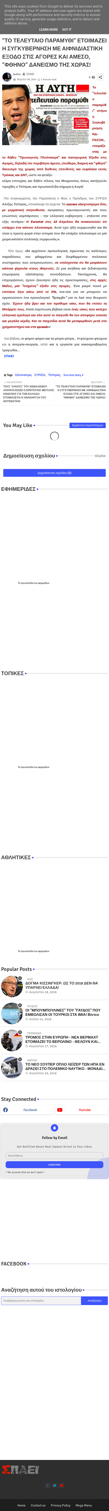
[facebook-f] (47, 1485)
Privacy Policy (60, 1505)
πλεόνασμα (23, 375)
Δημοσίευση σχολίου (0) (55, 473)
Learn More (48, 29)
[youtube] (61, 1485)
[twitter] (54, 1485)
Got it (66, 29)
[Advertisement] (54, 627)
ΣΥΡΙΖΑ (39, 375)
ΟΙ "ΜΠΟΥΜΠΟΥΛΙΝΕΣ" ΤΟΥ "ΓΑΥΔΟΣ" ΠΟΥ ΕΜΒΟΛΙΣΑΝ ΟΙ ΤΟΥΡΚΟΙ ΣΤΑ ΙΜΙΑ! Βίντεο (63, 1012)
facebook (30, 1110)
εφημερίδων (44, 583)
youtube (85, 1110)
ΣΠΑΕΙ (9, 356)
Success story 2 (73, 375)
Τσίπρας (54, 375)
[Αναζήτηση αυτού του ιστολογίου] (41, 1300)
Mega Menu (84, 1505)
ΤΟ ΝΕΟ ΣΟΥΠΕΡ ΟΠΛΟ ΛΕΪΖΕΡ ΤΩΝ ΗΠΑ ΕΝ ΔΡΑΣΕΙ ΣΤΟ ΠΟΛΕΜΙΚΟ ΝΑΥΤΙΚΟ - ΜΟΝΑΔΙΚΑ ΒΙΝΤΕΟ (66, 1066)
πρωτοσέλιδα (27, 583)
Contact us (38, 1505)
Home (21, 1505)
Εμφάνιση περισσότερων (87, 425)
